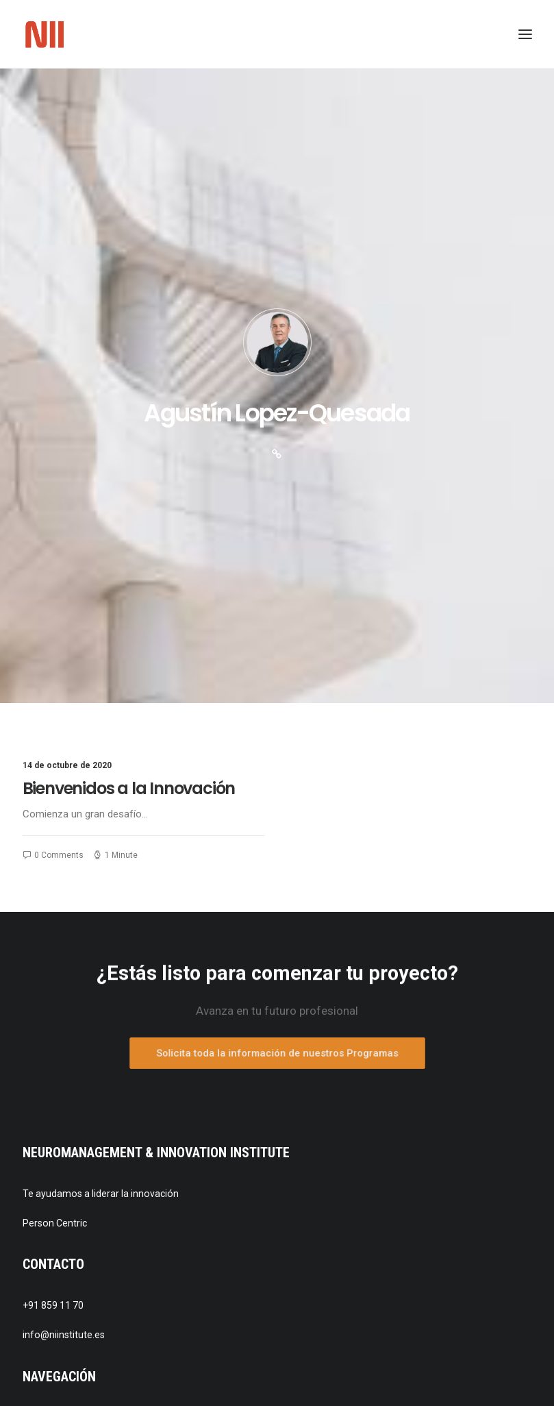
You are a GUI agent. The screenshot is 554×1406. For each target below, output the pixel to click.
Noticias (58, 1075)
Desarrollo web (74, 1239)
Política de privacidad (87, 1199)
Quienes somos (75, 1035)
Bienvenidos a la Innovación (129, 406)
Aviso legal (64, 1178)
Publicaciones (71, 1096)
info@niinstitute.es (64, 952)
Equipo (56, 1055)
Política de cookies (82, 1218)
